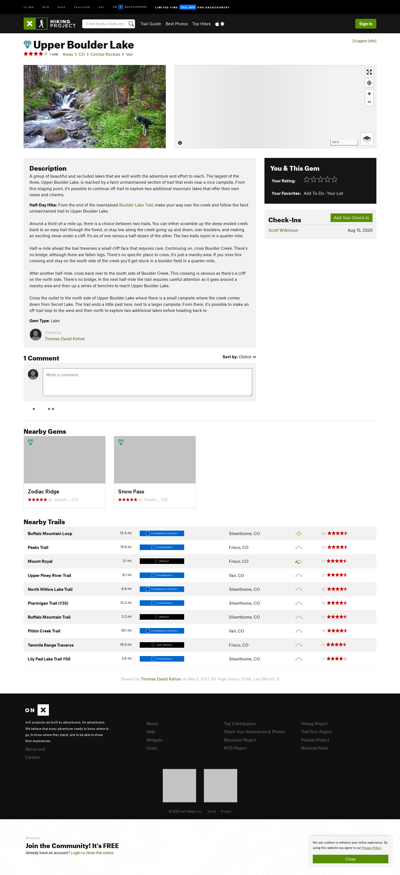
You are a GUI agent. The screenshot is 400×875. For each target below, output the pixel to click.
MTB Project (235, 747)
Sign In (365, 23)
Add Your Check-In (351, 217)
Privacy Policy (371, 848)
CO (82, 54)
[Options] (367, 139)
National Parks (314, 747)
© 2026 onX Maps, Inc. (185, 811)
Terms (211, 811)
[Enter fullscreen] (369, 72)
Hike (62, 7)
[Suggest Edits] (364, 41)
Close (350, 858)
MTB (45, 7)
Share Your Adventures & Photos (254, 731)
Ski (101, 7)
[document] (350, 851)
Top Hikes (201, 23)
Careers (32, 757)
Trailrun (82, 7)
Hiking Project (314, 723)
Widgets (154, 739)
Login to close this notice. (92, 853)
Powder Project (315, 739)
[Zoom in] (369, 94)
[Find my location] (369, 83)
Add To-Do (314, 193)
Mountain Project (240, 739)
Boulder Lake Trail (136, 204)
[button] (29, 106)
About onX (35, 749)
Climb (29, 7)
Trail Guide (150, 23)
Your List (335, 193)
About (152, 723)
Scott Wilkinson (283, 230)
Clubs (152, 747)
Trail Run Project (316, 731)
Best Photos (177, 23)
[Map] (275, 106)
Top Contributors (240, 723)
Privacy (226, 811)
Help (150, 731)
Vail (129, 54)
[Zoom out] (369, 102)
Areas (67, 54)
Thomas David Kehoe (65, 338)
